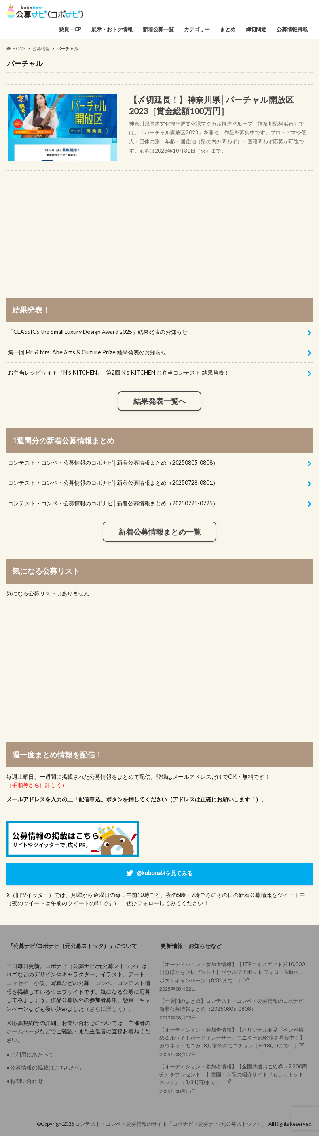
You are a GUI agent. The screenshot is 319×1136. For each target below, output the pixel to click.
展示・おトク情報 (112, 29)
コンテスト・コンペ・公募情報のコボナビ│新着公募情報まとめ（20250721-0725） (113, 503)
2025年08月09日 (234, 1008)
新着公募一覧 (158, 29)
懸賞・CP (70, 29)
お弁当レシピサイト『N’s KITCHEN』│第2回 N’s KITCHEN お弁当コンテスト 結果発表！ (119, 372)
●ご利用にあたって (30, 1054)
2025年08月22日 (234, 976)
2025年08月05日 (234, 1078)
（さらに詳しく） (106, 1008)
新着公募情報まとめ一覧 (159, 531)
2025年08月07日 (234, 1041)
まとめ (227, 29)
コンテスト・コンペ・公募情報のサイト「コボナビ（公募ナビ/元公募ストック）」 (171, 1124)
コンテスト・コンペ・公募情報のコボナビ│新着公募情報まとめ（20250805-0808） (113, 462)
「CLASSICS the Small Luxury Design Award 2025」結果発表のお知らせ (98, 331)
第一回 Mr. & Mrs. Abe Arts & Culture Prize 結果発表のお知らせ (87, 352)
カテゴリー (197, 29)
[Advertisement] (159, 226)
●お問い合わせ (24, 1081)
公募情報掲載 (292, 29)
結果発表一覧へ (159, 401)
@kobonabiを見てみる (165, 873)
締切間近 (256, 29)
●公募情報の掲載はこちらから (44, 1067)
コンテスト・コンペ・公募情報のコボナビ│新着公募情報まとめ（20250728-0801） (113, 482)
